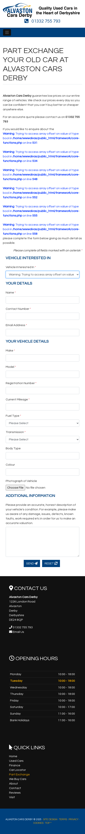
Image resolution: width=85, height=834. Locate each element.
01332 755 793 (42, 21)
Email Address (16, 325)
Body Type (13, 448)
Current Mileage (18, 399)
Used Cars (16, 760)
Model (11, 366)
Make (10, 350)
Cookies (38, 823)
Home (13, 756)
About (13, 783)
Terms (63, 819)
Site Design (50, 819)
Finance (14, 765)
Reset (51, 563)
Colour (10, 464)
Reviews (15, 792)
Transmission (16, 432)
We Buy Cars (17, 779)
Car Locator (17, 769)
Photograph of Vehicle (21, 481)
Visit (12, 797)
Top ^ (48, 823)
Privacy (74, 819)
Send (32, 563)
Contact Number (18, 308)
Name (11, 292)
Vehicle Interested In (21, 267)
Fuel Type (13, 415)
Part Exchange (19, 774)
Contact (15, 788)
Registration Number (21, 383)
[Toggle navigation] (7, 32)
